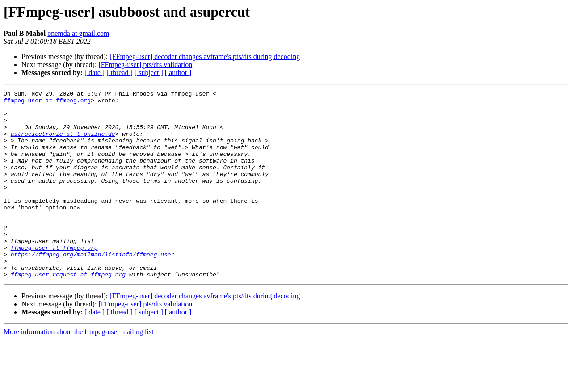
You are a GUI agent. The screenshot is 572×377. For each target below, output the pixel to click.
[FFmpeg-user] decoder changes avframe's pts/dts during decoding (204, 56)
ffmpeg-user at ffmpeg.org (47, 103)
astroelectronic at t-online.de (63, 143)
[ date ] (94, 72)
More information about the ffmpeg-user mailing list (79, 369)
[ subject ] (149, 72)
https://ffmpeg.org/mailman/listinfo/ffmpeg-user (93, 288)
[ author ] (178, 72)
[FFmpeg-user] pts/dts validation (145, 64)
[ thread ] (119, 72)
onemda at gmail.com (78, 33)
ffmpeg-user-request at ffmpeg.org (68, 312)
